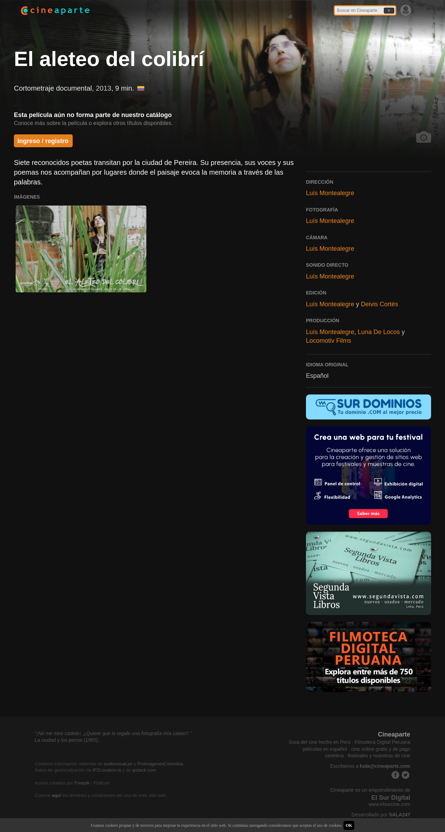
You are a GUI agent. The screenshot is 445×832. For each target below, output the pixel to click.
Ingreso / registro (42, 141)
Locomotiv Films (328, 340)
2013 (104, 88)
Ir (389, 11)
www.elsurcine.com (389, 804)
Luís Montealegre (330, 193)
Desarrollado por (380, 814)
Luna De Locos (379, 331)
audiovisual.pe (118, 763)
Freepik (81, 782)
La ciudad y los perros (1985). (67, 740)
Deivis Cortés (379, 304)
